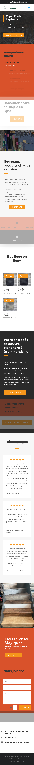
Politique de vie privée (19, 759)
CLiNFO (24, 761)
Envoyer (25, 707)
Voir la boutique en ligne (17, 421)
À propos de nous (14, 393)
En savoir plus (13, 655)
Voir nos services (13, 35)
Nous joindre (17, 207)
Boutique (17, 117)
